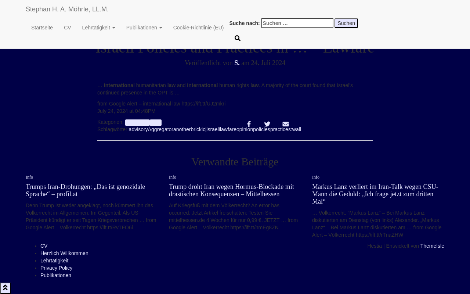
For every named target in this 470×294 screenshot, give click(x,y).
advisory (138, 129)
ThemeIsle (432, 246)
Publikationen (144, 28)
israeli (213, 129)
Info (155, 122)
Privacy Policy (56, 268)
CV (67, 28)
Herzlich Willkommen (64, 253)
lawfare (228, 129)
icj (204, 129)
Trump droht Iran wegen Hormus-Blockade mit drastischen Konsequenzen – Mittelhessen (231, 190)
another (182, 129)
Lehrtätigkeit (98, 28)
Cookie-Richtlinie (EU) (198, 28)
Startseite (42, 28)
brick (196, 129)
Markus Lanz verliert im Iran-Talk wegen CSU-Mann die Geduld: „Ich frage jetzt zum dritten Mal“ (375, 194)
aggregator (137, 122)
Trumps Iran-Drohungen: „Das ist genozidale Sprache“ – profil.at (85, 190)
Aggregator (160, 129)
